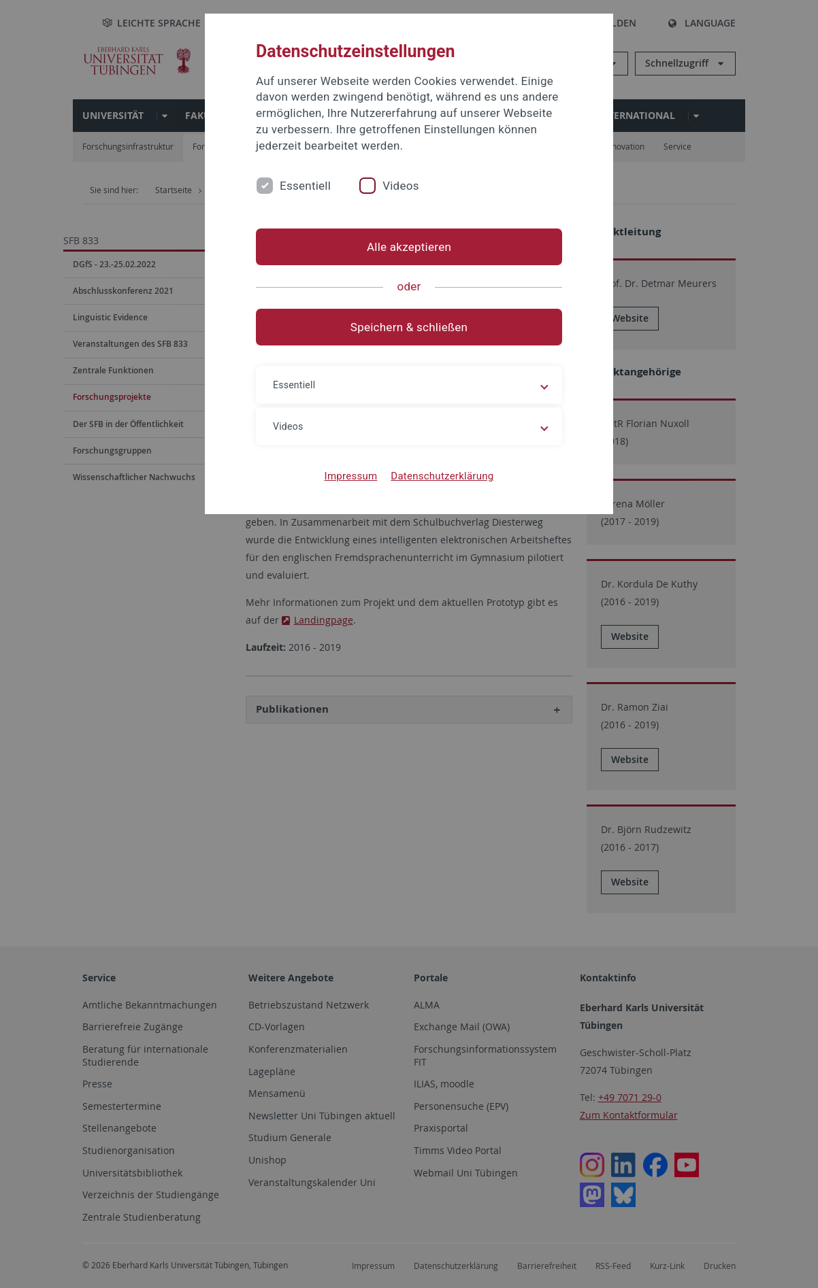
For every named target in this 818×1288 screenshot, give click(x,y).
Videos (400, 185)
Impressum (351, 476)
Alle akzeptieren (409, 247)
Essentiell (305, 185)
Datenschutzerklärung (442, 476)
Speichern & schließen (409, 327)
